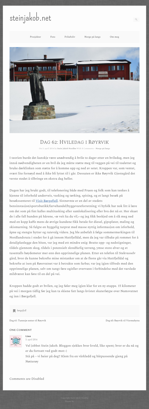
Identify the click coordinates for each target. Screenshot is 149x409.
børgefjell (21, 310)
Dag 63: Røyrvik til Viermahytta (123, 320)
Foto (52, 37)
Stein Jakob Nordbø (66, 148)
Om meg (114, 37)
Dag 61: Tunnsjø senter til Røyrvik (28, 320)
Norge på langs (92, 37)
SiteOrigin (79, 401)
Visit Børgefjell (47, 200)
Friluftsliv (70, 37)
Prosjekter (35, 37)
